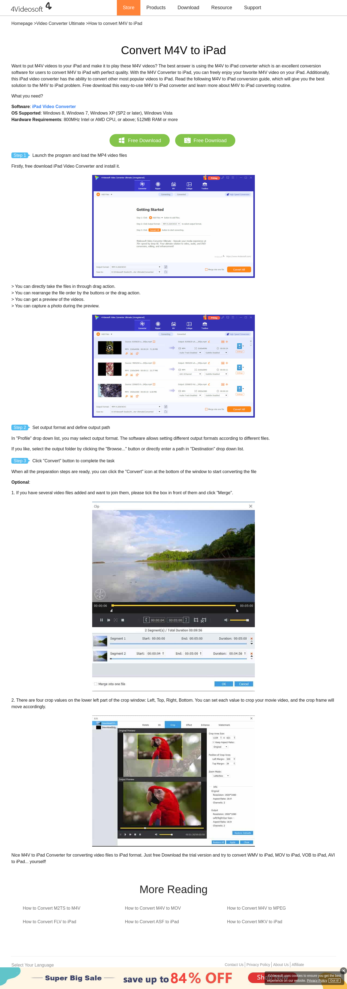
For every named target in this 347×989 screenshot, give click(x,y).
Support (252, 7)
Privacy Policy (258, 964)
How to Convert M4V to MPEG (256, 908)
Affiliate (298, 964)
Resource (221, 7)
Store (128, 7)
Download (188, 7)
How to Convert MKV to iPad (254, 921)
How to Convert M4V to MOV (153, 908)
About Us (281, 964)
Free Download (139, 140)
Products (156, 7)
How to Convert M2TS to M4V (52, 908)
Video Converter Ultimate (60, 23)
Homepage (22, 23)
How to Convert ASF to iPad (152, 921)
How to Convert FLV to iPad (49, 921)
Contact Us (234, 964)
